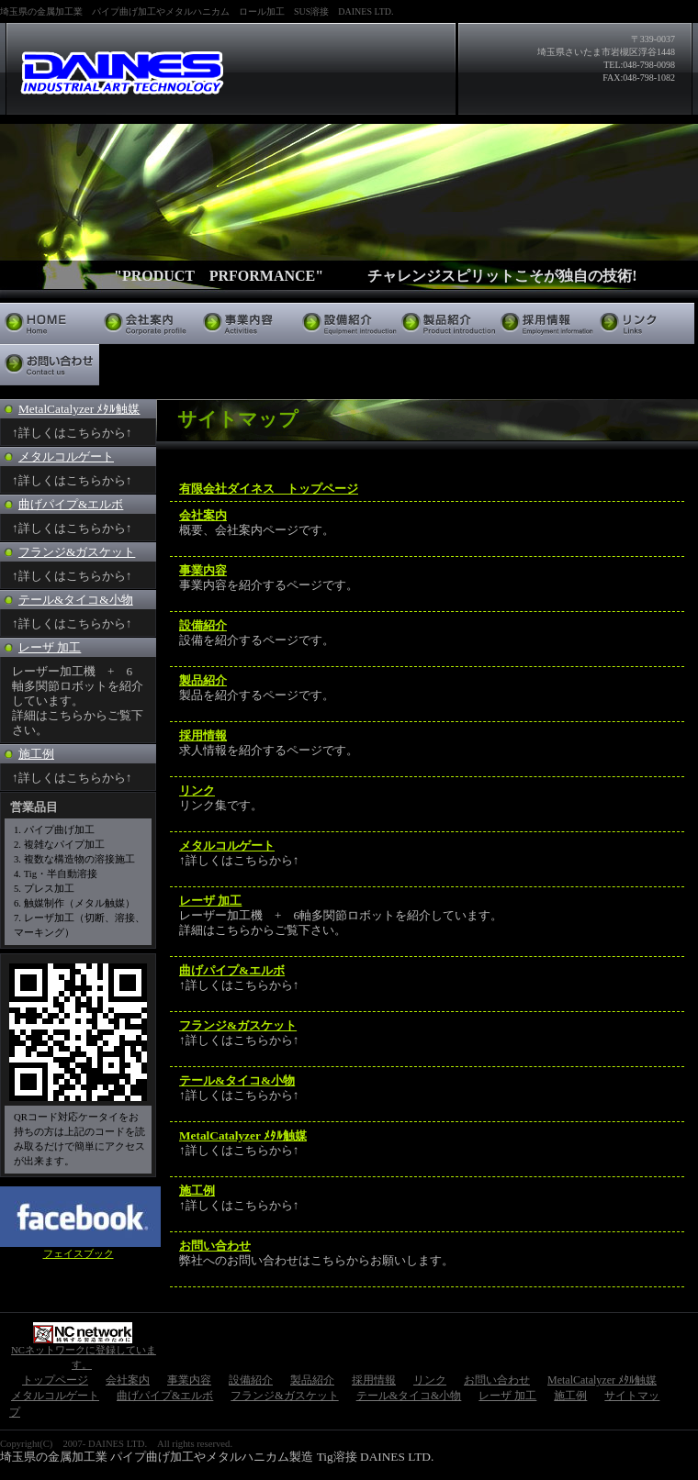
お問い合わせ (49, 364)
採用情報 (545, 323)
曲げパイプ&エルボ (70, 504)
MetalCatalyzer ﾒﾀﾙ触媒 (79, 409)
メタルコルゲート (66, 456)
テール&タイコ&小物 (75, 599)
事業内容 (248, 323)
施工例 (36, 754)
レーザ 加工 (49, 647)
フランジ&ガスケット (76, 552)
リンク (644, 323)
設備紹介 (347, 323)
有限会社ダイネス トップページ (268, 488)
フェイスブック (78, 1254)
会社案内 (148, 323)
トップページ (49, 323)
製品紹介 (446, 323)
